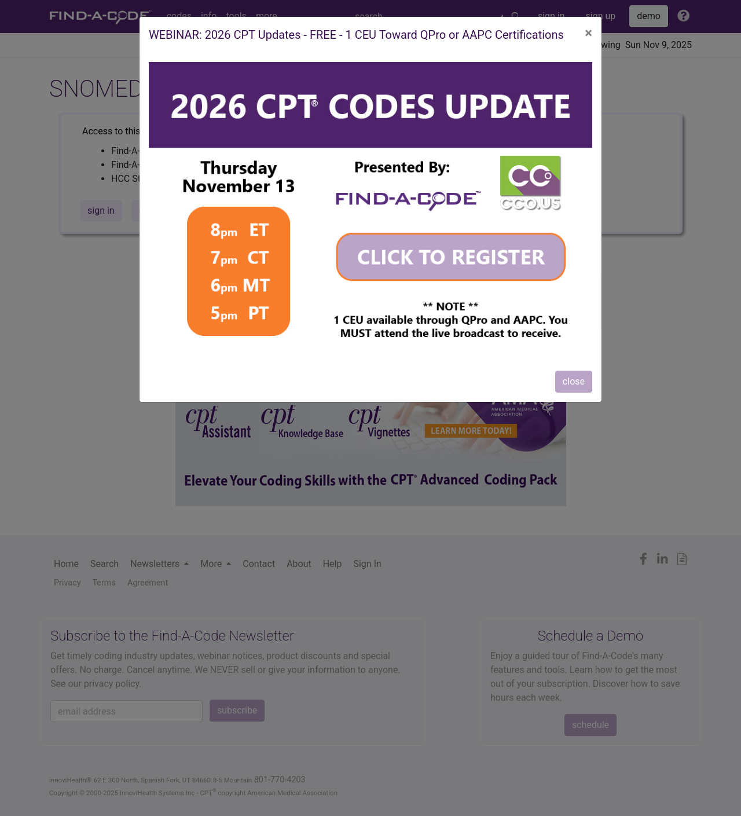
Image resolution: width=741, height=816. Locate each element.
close (574, 381)
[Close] (588, 33)
